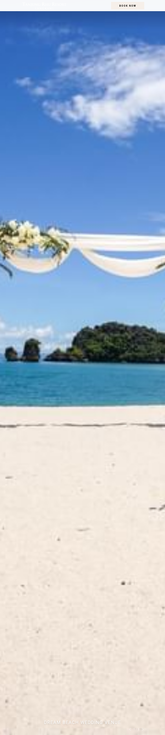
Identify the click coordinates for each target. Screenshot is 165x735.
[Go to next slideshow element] (142, 729)
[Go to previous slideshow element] (130, 729)
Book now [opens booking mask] (127, 5)
